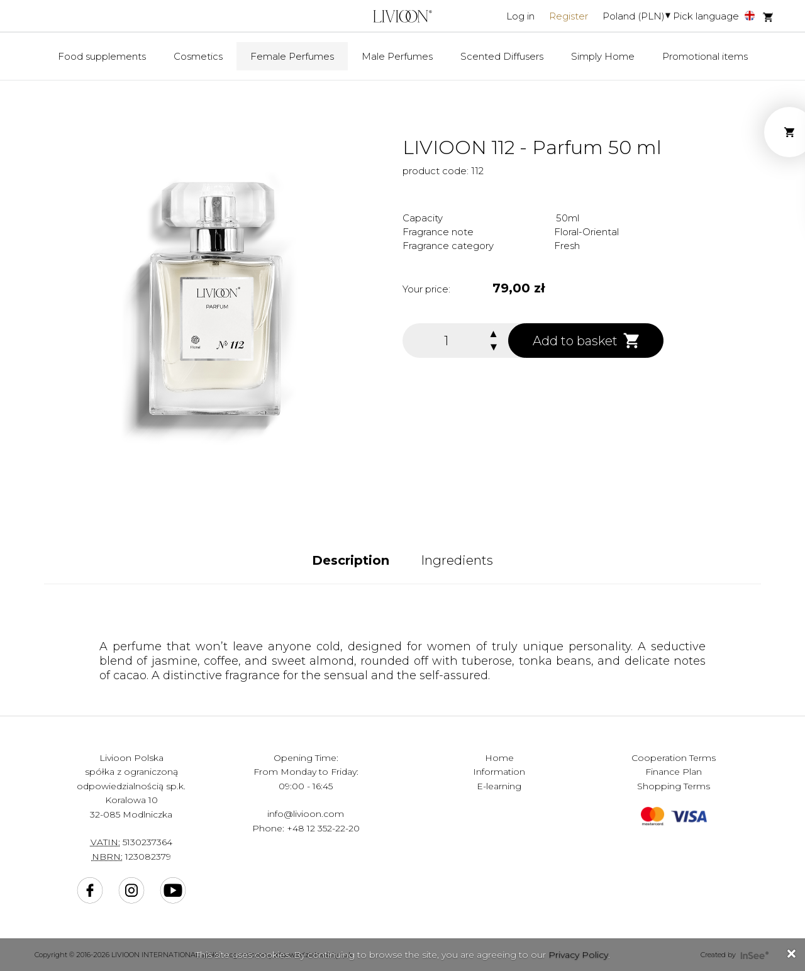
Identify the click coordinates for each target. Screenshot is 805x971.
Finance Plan (673, 771)
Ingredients (457, 560)
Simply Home (603, 56)
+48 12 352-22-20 (323, 828)
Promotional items (705, 56)
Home (499, 757)
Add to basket (586, 340)
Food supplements (102, 56)
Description (350, 560)
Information (499, 771)
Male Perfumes (397, 56)
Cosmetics (198, 56)
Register (568, 16)
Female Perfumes (292, 56)
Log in (520, 16)
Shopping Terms (673, 786)
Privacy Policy (578, 954)
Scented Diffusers (501, 56)
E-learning (499, 786)
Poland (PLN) (633, 16)
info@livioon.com (305, 813)
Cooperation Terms (673, 757)
